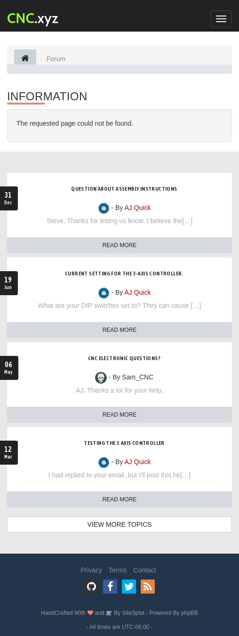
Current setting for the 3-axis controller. (124, 273)
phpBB (189, 613)
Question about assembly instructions (124, 188)
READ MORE (120, 245)
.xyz (32, 18)
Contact (144, 570)
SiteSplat (132, 613)
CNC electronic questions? (124, 358)
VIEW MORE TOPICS (119, 524)
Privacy (91, 570)
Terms (118, 570)
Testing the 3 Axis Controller (124, 443)
